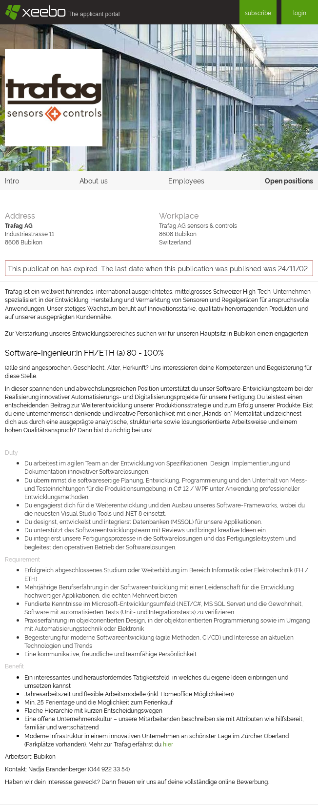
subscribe (258, 12)
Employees (186, 180)
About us (94, 180)
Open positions (289, 180)
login (299, 12)
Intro (12, 180)
